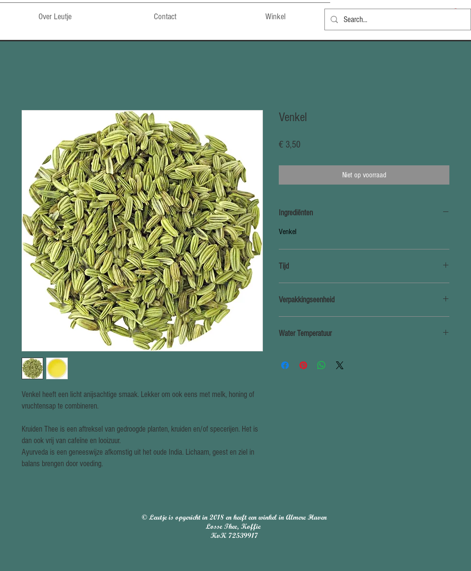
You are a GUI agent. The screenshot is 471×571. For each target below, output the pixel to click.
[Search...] (397, 19)
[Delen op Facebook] (285, 365)
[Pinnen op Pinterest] (303, 365)
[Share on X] (340, 365)
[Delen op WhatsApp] (321, 365)
